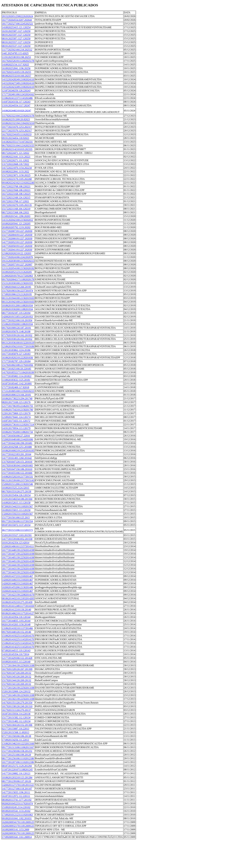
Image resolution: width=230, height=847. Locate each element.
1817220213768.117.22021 (15, 201)
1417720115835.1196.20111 (16, 792)
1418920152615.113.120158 (16, 502)
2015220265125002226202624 (17, 16)
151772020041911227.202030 (17, 234)
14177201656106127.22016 (16, 435)
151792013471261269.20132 (16, 673)
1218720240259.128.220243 (16, 90)
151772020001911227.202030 (17, 238)
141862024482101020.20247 (16, 110)
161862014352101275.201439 (17, 602)
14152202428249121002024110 (18, 79)
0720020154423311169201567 (17, 506)
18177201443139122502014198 (18, 568)
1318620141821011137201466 (17, 628)
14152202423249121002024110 (18, 87)
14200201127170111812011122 (18, 785)
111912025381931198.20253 (16, 57)
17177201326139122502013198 (18, 687)
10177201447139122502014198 (18, 553)
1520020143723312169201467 (17, 576)
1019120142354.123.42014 (15, 542)
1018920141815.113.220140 (16, 661)
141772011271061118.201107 (17, 788)
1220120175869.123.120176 (16, 413)
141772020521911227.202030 (17, 242)
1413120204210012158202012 (17, 220)
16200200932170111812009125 (18, 826)
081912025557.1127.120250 (16, 42)
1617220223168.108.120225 (16, 194)
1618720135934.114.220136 (16, 713)
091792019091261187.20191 (16, 327)
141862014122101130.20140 (16, 609)
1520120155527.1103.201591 (17, 535)
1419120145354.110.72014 (15, 654)
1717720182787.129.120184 (16, 361)
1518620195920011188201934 (17, 324)
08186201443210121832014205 (18, 598)
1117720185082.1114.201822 (16, 376)
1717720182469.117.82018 (15, 387)
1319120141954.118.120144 (16, 617)
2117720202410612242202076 (17, 257)
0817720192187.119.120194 (16, 313)
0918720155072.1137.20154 (16, 525)
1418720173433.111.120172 (16, 420)
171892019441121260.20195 (16, 287)
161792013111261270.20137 (16, 710)
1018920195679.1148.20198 (16, 331)
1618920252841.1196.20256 (16, 68)
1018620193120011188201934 (17, 305)
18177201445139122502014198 (18, 561)
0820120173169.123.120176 (16, 402)
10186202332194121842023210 (18, 123)
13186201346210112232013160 (18, 743)
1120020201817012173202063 (17, 275)
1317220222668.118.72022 (15, 164)
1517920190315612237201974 (17, 290)
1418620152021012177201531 (17, 476)
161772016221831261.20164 (16, 454)
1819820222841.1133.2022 (15, 171)
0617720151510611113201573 (17, 530)
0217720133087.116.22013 (15, 728)
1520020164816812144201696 (17, 439)
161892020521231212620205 (17, 272)
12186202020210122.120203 (16, 253)
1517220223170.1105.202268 (17, 179)
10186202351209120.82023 (16, 119)
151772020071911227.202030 (17, 231)
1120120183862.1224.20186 (16, 350)
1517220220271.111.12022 (15, 160)
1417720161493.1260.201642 (17, 458)
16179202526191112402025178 (18, 61)
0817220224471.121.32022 (15, 153)
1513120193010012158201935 (17, 283)
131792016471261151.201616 (17, 461)
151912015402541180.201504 (17, 499)
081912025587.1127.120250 (16, 38)
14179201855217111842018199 (18, 372)
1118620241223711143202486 (17, 98)
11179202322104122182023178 (18, 115)
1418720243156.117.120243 (16, 101)
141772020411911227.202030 (17, 249)
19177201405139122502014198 (18, 557)
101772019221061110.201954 (17, 320)
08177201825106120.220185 (16, 368)
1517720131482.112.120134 (16, 721)
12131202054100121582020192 (18, 268)
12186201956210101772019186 (18, 346)
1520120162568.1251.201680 (17, 447)
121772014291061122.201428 (17, 658)
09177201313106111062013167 (18, 747)
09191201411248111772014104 (18, 606)
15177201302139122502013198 (18, 699)
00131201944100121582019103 (18, 298)
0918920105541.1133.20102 (16, 811)
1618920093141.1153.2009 (15, 829)
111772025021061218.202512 (17, 49)
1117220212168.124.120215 (16, 197)
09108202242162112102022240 (18, 182)
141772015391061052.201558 (17, 539)
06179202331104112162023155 (18, 145)
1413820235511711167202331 (17, 141)
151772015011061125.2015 (16, 517)
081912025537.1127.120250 (16, 46)
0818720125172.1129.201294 (17, 766)
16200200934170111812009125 (18, 822)
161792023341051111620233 (16, 134)
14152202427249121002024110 (18, 83)
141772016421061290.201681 (17, 443)
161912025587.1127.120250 (16, 31)
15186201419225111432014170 (18, 635)
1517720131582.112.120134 (16, 717)
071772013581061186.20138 (16, 736)
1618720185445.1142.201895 (17, 383)
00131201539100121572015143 (18, 480)
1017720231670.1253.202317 (17, 127)
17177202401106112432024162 (18, 94)
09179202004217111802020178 (18, 279)
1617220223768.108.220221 (16, 186)
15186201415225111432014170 (18, 643)
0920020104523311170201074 (17, 803)
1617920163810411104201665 (17, 465)
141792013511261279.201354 (17, 702)
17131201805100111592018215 (18, 391)
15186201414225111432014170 (18, 646)
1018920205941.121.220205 (16, 223)
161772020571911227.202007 (17, 264)
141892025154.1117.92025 (15, 64)
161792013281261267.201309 (17, 669)
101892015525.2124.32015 (15, 487)
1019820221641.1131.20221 (16, 156)
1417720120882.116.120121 (16, 773)
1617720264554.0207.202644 (17, 20)
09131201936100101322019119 (18, 342)
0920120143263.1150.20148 (16, 624)
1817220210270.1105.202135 (17, 205)
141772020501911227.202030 (17, 246)
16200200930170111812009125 (18, 833)
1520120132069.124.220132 (16, 691)
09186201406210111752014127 (18, 613)
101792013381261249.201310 (17, 706)
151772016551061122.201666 (17, 473)
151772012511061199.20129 (16, 754)
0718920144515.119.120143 (16, 650)
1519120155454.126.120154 (16, 495)
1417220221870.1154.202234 (17, 167)
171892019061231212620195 (17, 294)
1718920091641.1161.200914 (17, 837)
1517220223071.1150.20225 (16, 175)
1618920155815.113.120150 (16, 510)
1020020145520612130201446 (17, 587)
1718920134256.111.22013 (15, 739)
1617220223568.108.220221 (16, 190)
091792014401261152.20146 (16, 632)
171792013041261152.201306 (17, 725)
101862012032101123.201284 (17, 777)
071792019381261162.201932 (17, 339)
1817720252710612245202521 (17, 23)
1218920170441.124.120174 (16, 417)
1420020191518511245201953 (17, 316)
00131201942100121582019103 (18, 301)
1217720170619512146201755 (17, 406)
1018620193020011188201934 (17, 309)
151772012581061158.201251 (17, 751)
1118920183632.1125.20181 (16, 380)
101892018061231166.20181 (16, 394)
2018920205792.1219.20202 (16, 227)
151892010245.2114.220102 (16, 807)
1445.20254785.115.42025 (15, 53)
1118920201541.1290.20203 (16, 216)
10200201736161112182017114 (18, 424)
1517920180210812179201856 (17, 365)
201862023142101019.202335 (17, 149)
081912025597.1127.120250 (16, 34)
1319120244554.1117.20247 (16, 105)
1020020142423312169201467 (17, 591)
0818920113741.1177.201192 (16, 799)
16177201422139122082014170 (18, 594)
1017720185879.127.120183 (16, 354)
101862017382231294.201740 (17, 398)
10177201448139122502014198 (18, 550)
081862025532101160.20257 (16, 75)
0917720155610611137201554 (17, 521)
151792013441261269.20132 (16, 680)
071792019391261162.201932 (17, 335)
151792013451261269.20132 (16, 676)
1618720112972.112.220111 (16, 796)
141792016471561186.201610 (17, 469)
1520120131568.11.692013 (15, 732)
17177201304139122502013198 (18, 665)
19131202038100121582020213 (18, 260)
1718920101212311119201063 (17, 814)
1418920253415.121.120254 (16, 27)
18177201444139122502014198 (18, 565)
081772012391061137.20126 (16, 781)
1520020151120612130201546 (17, 484)
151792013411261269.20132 (16, 684)
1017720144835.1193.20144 (16, 620)
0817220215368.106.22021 (15, 212)
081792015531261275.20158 (16, 491)
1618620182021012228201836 (17, 357)
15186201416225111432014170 (18, 639)
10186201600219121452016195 (18, 450)
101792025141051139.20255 (16, 72)
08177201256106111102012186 (18, 758)
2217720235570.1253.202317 (17, 130)
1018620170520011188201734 (17, 432)
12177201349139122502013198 (18, 695)
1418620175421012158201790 (17, 409)
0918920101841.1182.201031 (17, 818)
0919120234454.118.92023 (15, 138)
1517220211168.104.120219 (16, 208)
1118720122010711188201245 (17, 769)
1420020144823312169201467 (17, 583)
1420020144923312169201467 (17, 580)
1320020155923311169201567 (17, 513)
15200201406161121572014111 (18, 546)
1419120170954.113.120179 (16, 428)
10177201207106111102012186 (18, 762)
